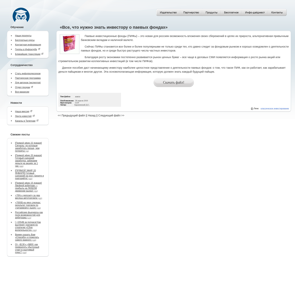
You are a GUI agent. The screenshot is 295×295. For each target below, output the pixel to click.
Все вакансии (22, 92)
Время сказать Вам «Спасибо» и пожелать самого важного (27, 237)
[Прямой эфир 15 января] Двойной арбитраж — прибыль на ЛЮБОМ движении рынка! (28, 187)
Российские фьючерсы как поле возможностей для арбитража (29, 215)
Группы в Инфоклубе (27, 49)
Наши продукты (23, 35)
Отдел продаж (24, 87)
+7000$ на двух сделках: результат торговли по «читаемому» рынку (28, 205)
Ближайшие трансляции (29, 54)
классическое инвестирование (275, 108)
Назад (91, 115)
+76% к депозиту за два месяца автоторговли (28, 196)
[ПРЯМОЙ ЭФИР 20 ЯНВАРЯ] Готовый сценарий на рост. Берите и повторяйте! (29, 174)
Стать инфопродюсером (27, 73)
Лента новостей (25, 116)
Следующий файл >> (111, 115)
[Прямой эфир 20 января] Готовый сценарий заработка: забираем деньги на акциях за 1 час (28, 160)
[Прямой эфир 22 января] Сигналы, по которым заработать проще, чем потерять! (28, 147)
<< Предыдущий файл (71, 115)
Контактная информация (28, 44)
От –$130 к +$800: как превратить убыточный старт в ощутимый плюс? (27, 248)
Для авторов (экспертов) (28, 82)
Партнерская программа (28, 78)
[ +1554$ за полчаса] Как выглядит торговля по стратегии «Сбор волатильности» (28, 226)
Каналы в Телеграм (27, 120)
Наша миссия (23, 111)
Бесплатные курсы (25, 40)
